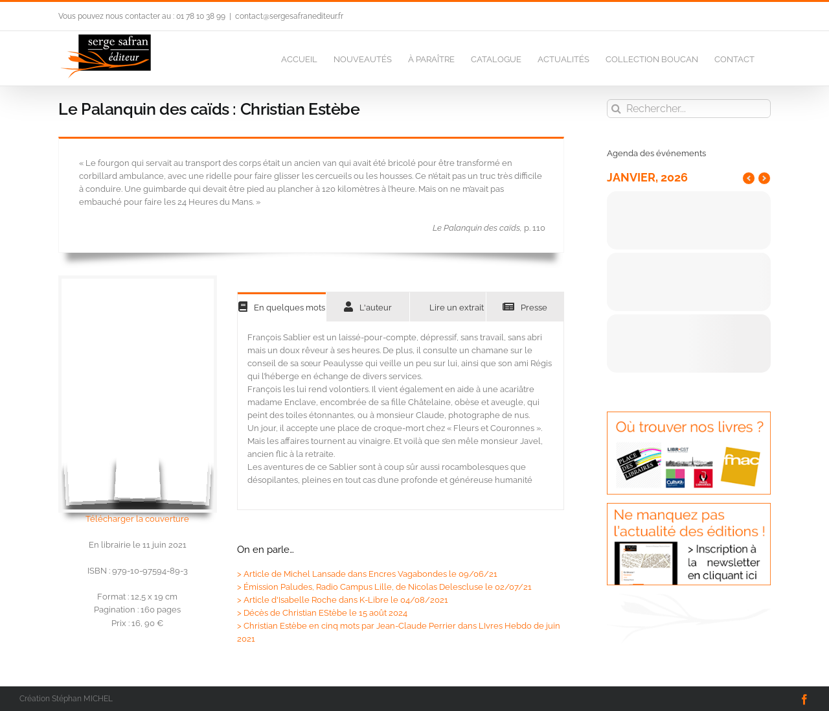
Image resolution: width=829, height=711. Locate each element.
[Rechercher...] (689, 108)
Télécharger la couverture (137, 519)
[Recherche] (616, 108)
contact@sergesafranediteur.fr (289, 16)
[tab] (282, 306)
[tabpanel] (400, 415)
